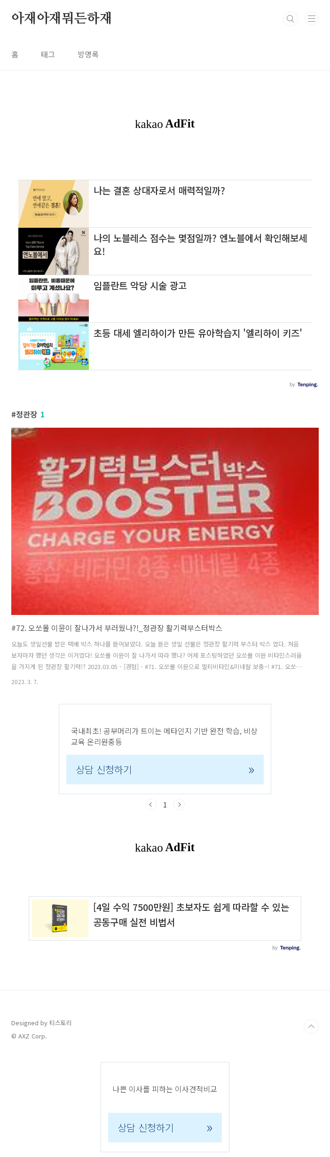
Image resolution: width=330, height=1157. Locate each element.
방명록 (88, 54)
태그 (48, 54)
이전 (151, 804)
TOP (311, 1026)
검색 (290, 19)
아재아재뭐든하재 (61, 18)
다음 (179, 804)
